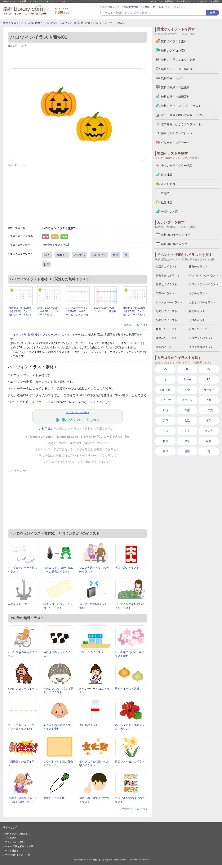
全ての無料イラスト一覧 (17, 854)
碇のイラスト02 (17, 604)
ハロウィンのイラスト (202, 338)
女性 (187, 420)
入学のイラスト (198, 293)
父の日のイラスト (166, 320)
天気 (165, 420)
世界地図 (166, 202)
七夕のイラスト (198, 320)
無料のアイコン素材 (174, 50)
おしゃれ (165, 389)
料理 (165, 441)
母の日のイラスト (166, 311)
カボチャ (40, 22)
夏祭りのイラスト (166, 329)
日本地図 (166, 174)
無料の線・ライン (172, 78)
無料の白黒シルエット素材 (178, 59)
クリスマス (179, 7)
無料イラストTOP (13, 22)
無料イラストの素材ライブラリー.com (109, 860)
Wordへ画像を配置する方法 (19, 846)
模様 (165, 451)
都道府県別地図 (131, 7)
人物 (208, 399)
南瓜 (76, 22)
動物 (165, 410)
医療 (187, 410)
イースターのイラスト (169, 302)
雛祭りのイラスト (166, 284)
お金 (187, 389)
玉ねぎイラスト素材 (127, 688)
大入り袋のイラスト (127, 567)
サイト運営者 (12, 850)
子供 (208, 420)
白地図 (146, 7)
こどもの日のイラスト (202, 302)
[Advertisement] (77, 57)
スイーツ (165, 399)
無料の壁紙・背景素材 (175, 87)
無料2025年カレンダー (175, 234)
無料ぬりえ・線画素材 (175, 96)
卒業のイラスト (165, 293)
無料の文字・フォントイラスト (181, 105)
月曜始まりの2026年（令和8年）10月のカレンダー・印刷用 (20, 311)
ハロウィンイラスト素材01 (77, 412)
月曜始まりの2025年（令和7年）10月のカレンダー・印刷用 (134, 311)
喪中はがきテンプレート (177, 133)
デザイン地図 (169, 211)
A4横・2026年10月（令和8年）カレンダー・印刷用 (47, 311)
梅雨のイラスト (198, 311)
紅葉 (161, 7)
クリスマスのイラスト (202, 347)
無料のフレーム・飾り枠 (177, 69)
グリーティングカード (175, 142)
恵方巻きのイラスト (168, 275)
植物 (208, 441)
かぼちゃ (52, 22)
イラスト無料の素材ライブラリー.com (36, 334)
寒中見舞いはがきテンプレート (181, 124)
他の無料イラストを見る (135, 325)
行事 (87, 22)
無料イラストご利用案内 (161, 1)
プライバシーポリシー (16, 842)
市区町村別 (168, 184)
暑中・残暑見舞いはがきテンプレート (185, 115)
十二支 (209, 410)
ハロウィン (65, 22)
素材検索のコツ (183, 1)
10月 (30, 22)
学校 (165, 430)
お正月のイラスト (166, 266)
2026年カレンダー (110, 7)
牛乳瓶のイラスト (90, 725)
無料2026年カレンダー (175, 244)
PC (209, 379)
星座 (187, 441)
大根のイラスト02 (54, 797)
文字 (187, 430)
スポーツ (187, 399)
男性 (187, 451)
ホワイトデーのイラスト (203, 284)
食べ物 (187, 379)
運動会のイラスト (166, 338)
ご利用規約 (46, 428)
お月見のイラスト (199, 329)
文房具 (209, 430)
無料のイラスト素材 (56, 244)
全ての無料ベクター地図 (177, 165)
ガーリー (208, 389)
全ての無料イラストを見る (206, 1)
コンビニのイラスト (91, 652)
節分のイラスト (198, 266)
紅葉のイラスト (165, 347)
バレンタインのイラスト (203, 275)
